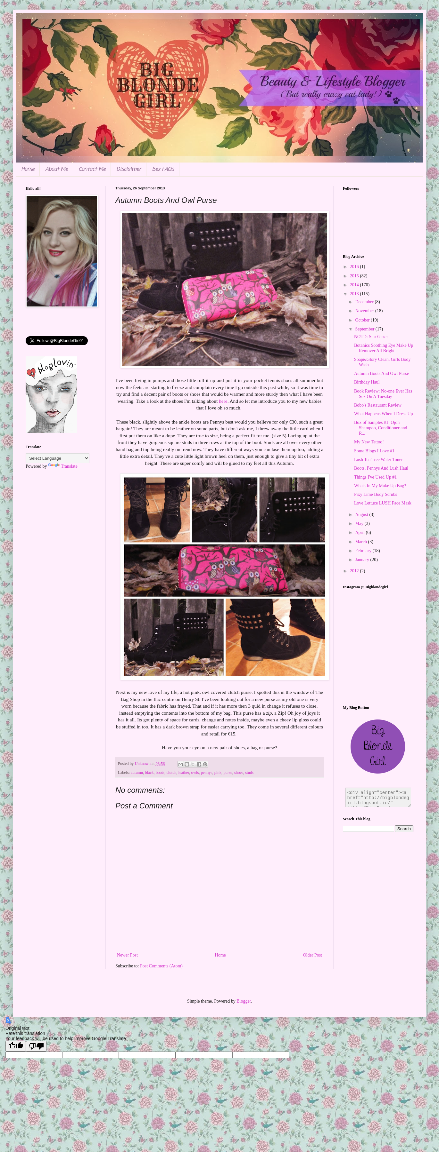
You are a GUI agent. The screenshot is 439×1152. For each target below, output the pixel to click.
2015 (355, 276)
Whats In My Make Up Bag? (380, 485)
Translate (63, 466)
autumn (137, 772)
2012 (355, 570)
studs (249, 772)
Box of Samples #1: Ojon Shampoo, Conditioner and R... (380, 428)
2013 (355, 293)
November (365, 310)
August (362, 514)
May (359, 523)
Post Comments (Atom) (161, 966)
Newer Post (127, 955)
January (362, 559)
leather (183, 772)
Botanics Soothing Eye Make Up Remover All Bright (383, 348)
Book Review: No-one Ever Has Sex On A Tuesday (383, 394)
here (223, 401)
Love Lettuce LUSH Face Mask (382, 503)
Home (27, 169)
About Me (56, 169)
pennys (206, 772)
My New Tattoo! (369, 442)
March (361, 541)
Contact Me (92, 169)
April (360, 532)
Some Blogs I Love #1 (374, 451)
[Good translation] (15, 1046)
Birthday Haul (367, 382)
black (149, 772)
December (365, 301)
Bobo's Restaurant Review (378, 405)
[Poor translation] (36, 1046)
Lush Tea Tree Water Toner (378, 459)
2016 (355, 266)
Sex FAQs (163, 169)
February (363, 550)
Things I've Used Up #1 (375, 477)
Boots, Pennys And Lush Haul (381, 468)
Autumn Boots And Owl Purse (381, 373)
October (363, 320)
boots (160, 772)
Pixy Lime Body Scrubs (375, 494)
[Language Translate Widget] (57, 458)
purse (227, 772)
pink (217, 772)
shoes (238, 772)
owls (195, 772)
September (365, 329)
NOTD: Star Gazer (371, 336)
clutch (171, 772)
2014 (355, 284)
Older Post (312, 955)
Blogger (243, 1001)
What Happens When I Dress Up (383, 413)
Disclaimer (128, 169)
